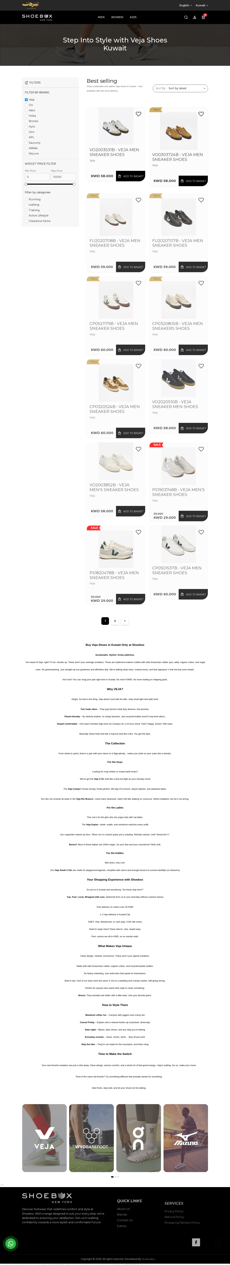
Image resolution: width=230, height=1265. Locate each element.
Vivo (31, 132)
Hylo (32, 126)
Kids (133, 17)
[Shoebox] (37, 17)
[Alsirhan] (30, 5)
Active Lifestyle (38, 215)
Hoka (32, 115)
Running (35, 199)
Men (101, 17)
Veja (31, 99)
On (31, 105)
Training (34, 210)
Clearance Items (39, 221)
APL (31, 137)
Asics (32, 110)
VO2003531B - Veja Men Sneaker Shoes (114, 152)
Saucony (34, 142)
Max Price (56, 170)
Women (117, 17)
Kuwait (200, 5)
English (184, 5)
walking (34, 204)
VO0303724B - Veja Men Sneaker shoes (177, 157)
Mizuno (34, 153)
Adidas (33, 148)
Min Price (30, 170)
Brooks (33, 121)
